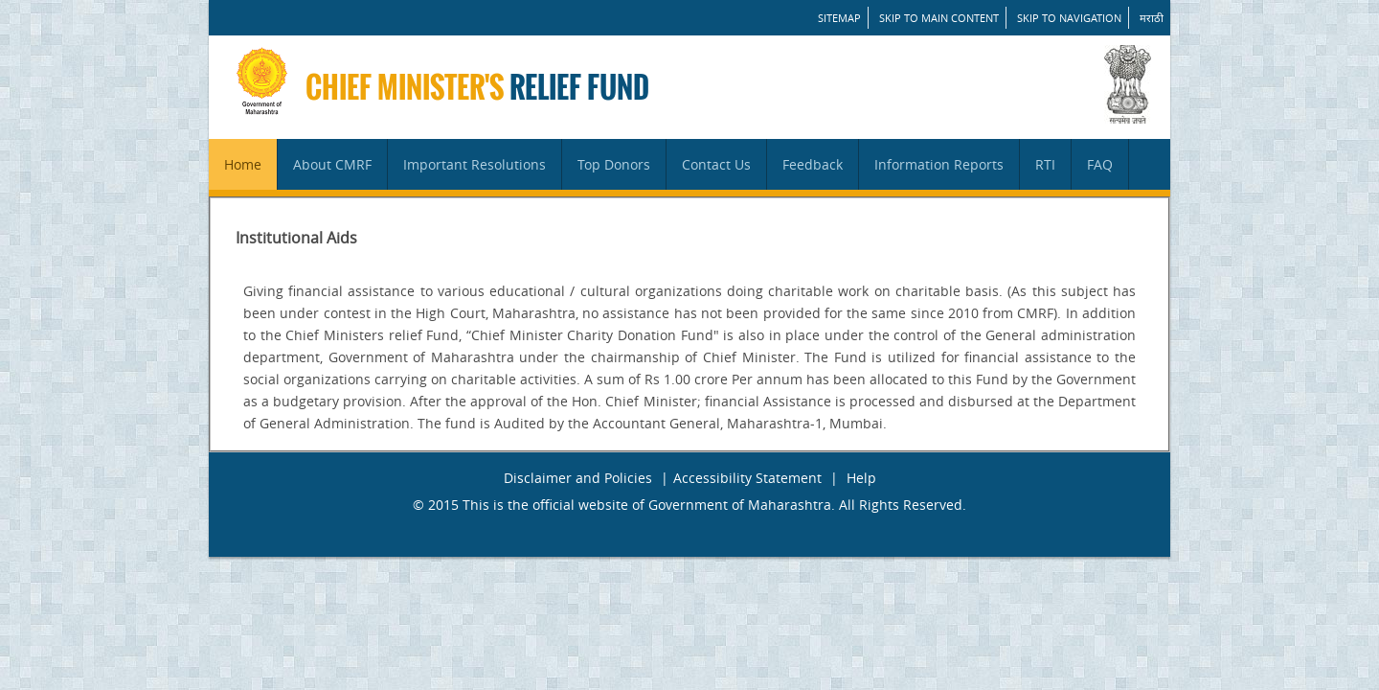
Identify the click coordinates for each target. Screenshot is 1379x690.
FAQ (1100, 164)
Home (242, 164)
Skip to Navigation (1069, 18)
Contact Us (716, 164)
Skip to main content (939, 18)
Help (861, 478)
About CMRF (332, 164)
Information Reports (939, 164)
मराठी (1152, 18)
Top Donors (613, 164)
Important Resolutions (474, 164)
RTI (1045, 164)
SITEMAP (839, 18)
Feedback (812, 164)
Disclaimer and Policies (578, 478)
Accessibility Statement (747, 478)
